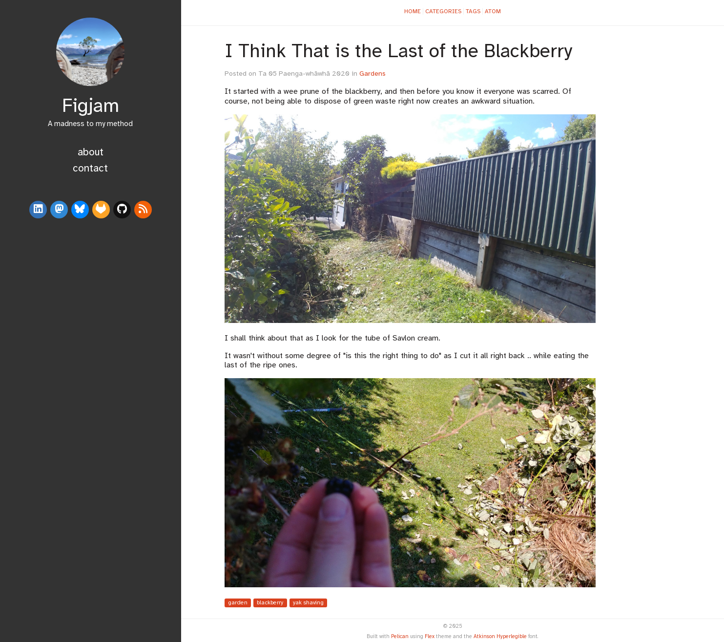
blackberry (270, 603)
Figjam (90, 107)
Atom (493, 11)
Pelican (400, 637)
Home (412, 11)
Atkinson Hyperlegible (500, 637)
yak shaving (308, 603)
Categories (443, 11)
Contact (90, 168)
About (90, 152)
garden (238, 603)
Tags (473, 11)
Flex (429, 637)
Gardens (372, 74)
